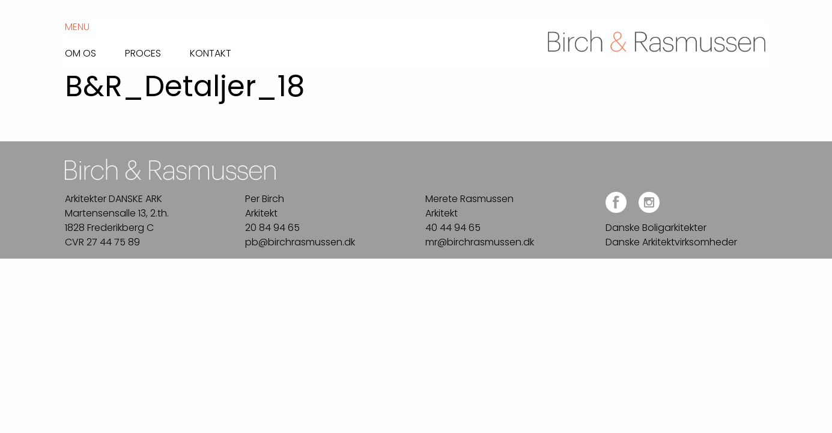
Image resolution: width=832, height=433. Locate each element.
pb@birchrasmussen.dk (300, 242)
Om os (80, 52)
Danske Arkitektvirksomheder (671, 242)
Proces (143, 52)
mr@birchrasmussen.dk (479, 242)
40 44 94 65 (453, 228)
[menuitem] (95, 50)
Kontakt (210, 52)
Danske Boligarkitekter (656, 228)
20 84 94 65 (272, 228)
